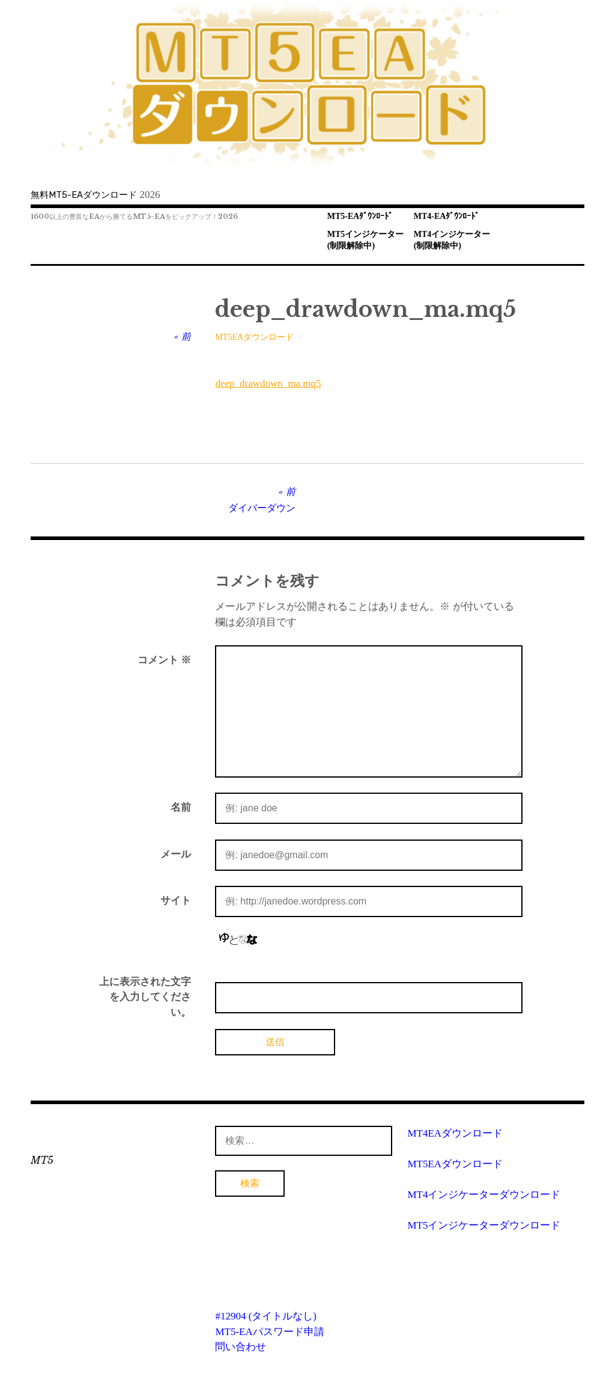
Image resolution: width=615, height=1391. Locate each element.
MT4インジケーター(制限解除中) (452, 240)
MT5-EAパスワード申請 (269, 1331)
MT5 (42, 1160)
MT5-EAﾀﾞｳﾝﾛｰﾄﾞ (360, 216)
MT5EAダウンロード (254, 337)
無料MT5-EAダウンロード (84, 194)
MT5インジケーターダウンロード (483, 1225)
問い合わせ (240, 1347)
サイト (175, 900)
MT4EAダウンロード (455, 1133)
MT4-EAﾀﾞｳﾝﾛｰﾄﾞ (447, 216)
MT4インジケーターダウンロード (483, 1194)
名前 (181, 807)
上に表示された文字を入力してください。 (145, 997)
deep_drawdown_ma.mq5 (268, 383)
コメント (164, 660)
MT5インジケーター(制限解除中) (365, 240)
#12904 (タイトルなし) (266, 1316)
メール (175, 854)
